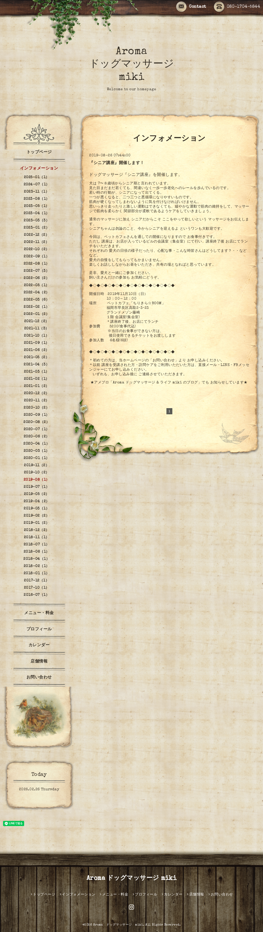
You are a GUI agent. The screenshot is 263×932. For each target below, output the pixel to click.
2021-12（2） (36, 321)
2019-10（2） (36, 472)
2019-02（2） (36, 516)
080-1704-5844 (237, 7)
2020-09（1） (37, 415)
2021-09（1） (36, 343)
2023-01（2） (36, 228)
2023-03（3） (36, 220)
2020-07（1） (37, 429)
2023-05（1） (36, 206)
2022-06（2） (36, 278)
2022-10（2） (36, 249)
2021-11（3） (36, 328)
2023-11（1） (36, 192)
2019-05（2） (36, 494)
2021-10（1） (36, 336)
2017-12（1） (36, 580)
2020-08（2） (36, 422)
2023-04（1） (37, 213)
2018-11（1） (36, 537)
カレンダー (39, 645)
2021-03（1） (36, 372)
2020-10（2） (36, 408)
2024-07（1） (37, 184)
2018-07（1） (37, 544)
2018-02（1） (37, 566)
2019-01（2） (36, 523)
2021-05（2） (36, 357)
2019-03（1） (36, 508)
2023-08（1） (37, 199)
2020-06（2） (37, 436)
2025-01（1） (36, 177)
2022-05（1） (36, 285)
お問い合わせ (39, 678)
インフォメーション (39, 169)
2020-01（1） (37, 458)
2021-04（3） (36, 364)
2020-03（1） (37, 451)
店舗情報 (39, 662)
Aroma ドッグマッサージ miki (131, 65)
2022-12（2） (36, 235)
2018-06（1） (37, 552)
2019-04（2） (37, 501)
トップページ (39, 152)
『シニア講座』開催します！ (116, 163)
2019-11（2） (36, 465)
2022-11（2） (36, 242)
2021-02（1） (36, 379)
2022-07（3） (36, 271)
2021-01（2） (36, 386)
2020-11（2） (36, 400)
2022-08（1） (37, 264)
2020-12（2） (36, 393)
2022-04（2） (37, 292)
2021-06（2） (36, 350)
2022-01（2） (36, 314)
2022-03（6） (36, 300)
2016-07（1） (36, 595)
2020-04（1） (36, 444)
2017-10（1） (36, 588)
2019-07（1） (36, 487)
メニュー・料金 (39, 613)
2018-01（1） (37, 573)
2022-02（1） (36, 307)
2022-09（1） (36, 256)
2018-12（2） (36, 530)
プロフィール (39, 630)
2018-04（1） (36, 559)
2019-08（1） (37, 480)
